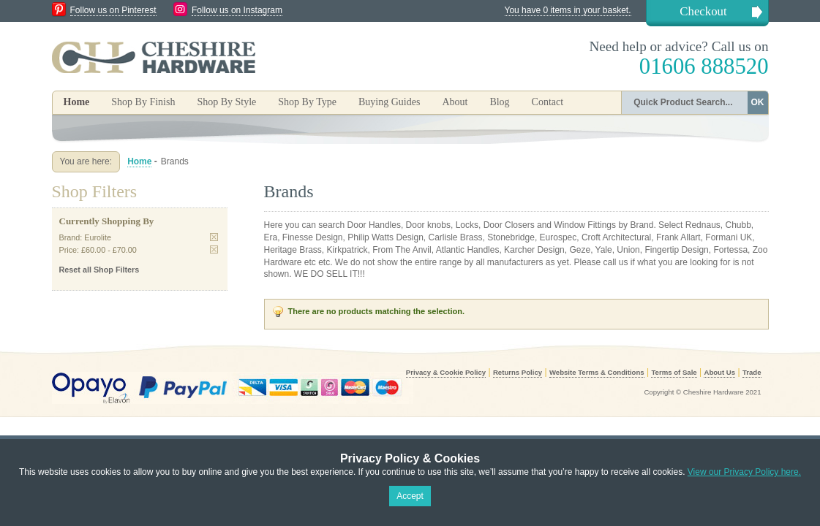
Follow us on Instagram (237, 10)
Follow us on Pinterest (113, 10)
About (454, 101)
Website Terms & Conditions (596, 372)
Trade (751, 372)
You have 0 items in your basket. (568, 10)
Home (77, 101)
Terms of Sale (673, 372)
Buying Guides (389, 101)
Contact (548, 101)
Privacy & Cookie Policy (446, 372)
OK (757, 102)
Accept (410, 496)
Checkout (703, 11)
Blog (499, 101)
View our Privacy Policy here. (744, 472)
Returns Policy (517, 372)
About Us (719, 372)
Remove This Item (214, 237)
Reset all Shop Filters (99, 269)
